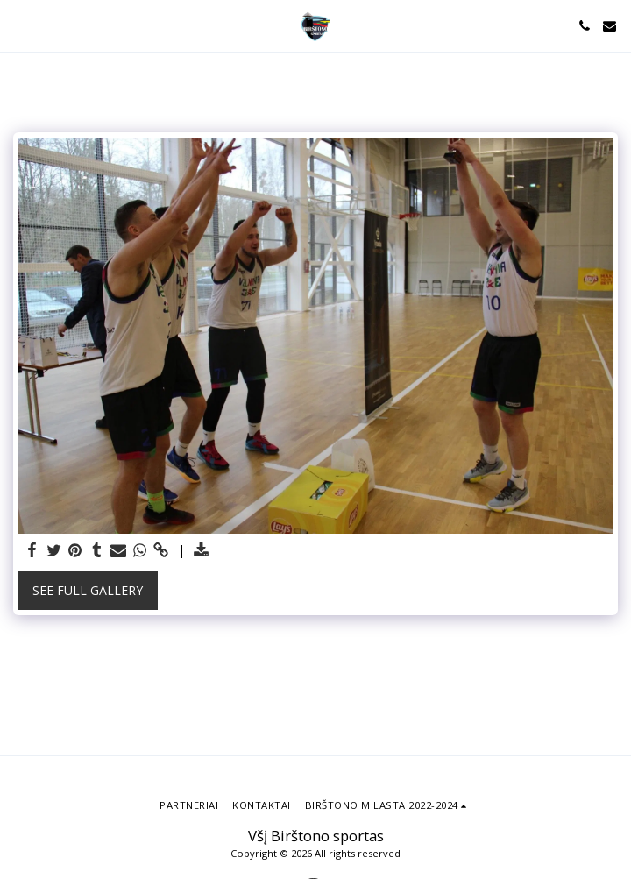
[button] (19, 25)
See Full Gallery (87, 590)
